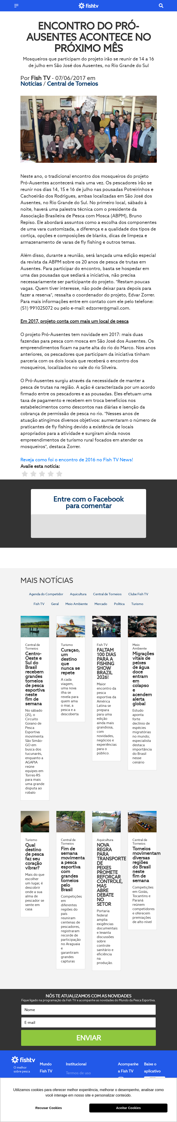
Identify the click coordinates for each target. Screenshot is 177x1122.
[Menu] (16, 5)
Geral (55, 604)
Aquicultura (78, 594)
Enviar (88, 1038)
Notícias (31, 83)
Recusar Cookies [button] (48, 1108)
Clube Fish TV (138, 594)
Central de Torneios (72, 83)
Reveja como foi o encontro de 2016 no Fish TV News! (76, 460)
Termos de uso (78, 1073)
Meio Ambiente (76, 604)
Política (119, 604)
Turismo (137, 604)
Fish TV (39, 604)
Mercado (101, 604)
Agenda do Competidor (46, 594)
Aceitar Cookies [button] (128, 1108)
